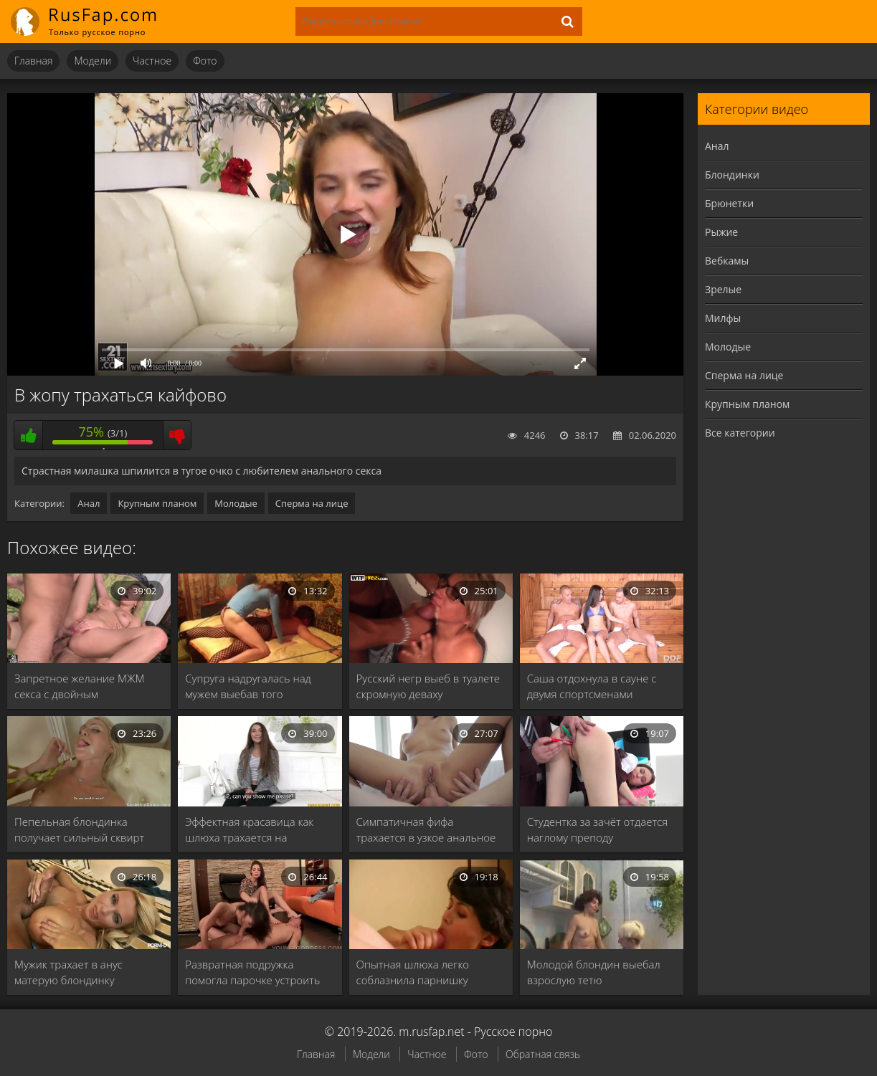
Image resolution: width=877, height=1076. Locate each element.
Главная (33, 60)
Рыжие (721, 232)
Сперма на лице (312, 503)
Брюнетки (729, 203)
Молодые (235, 503)
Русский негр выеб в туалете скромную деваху (428, 686)
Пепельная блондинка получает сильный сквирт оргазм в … (79, 829)
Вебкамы (727, 260)
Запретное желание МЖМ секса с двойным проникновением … (79, 686)
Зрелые (723, 289)
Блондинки (732, 174)
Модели (92, 60)
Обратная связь (543, 1054)
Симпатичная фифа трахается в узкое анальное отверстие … (426, 829)
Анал (88, 503)
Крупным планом (157, 503)
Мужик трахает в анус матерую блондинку (68, 972)
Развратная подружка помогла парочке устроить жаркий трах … (252, 972)
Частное (152, 60)
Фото (205, 60)
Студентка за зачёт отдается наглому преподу (597, 829)
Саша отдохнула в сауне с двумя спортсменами (592, 686)
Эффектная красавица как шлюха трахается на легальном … (249, 829)
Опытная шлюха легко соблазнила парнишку (413, 972)
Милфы (723, 318)
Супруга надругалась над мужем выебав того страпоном (248, 686)
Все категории (740, 432)
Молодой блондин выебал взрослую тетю (593, 972)
